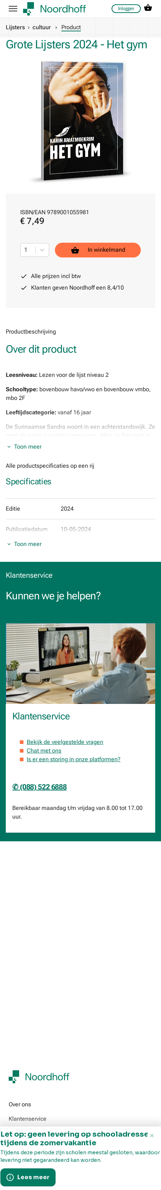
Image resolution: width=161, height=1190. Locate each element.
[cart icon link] (148, 8)
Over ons (20, 1104)
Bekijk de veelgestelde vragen (65, 742)
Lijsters (15, 27)
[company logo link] (54, 9)
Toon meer (28, 446)
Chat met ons (44, 750)
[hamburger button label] (13, 8)
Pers (14, 1173)
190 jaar (19, 1159)
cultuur (41, 27)
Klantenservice (28, 1118)
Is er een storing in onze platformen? (74, 759)
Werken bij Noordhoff (35, 1133)
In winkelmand (98, 250)
